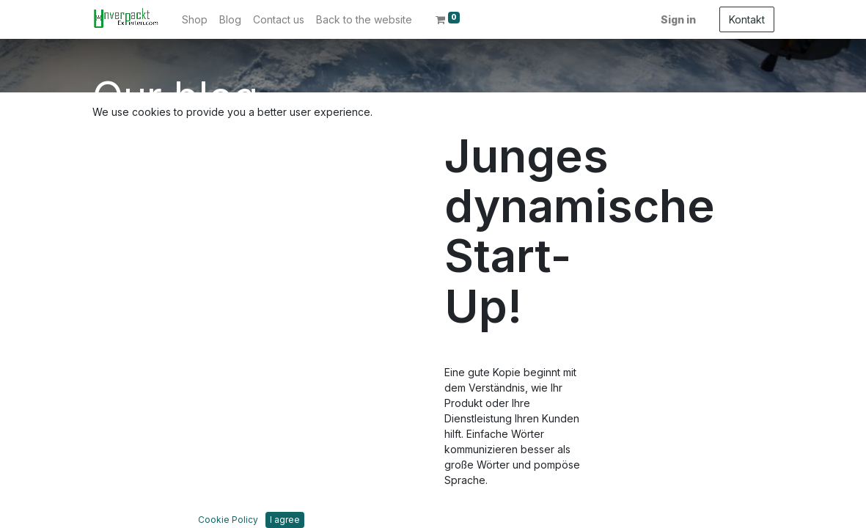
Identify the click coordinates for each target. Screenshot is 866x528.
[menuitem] (194, 19)
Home (106, 337)
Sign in (678, 19)
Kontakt (747, 19)
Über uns (114, 353)
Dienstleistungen (132, 384)
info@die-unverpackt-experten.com (658, 373)
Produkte (114, 368)
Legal (105, 399)
